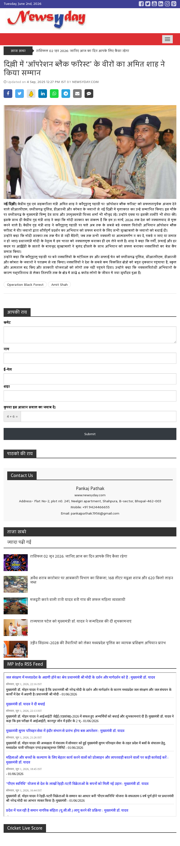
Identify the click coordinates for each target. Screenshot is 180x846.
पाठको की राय (20, 453)
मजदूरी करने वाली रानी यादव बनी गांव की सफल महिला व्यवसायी (77, 600)
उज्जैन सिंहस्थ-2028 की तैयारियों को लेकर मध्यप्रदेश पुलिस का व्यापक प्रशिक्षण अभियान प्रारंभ (98, 643)
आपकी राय (17, 312)
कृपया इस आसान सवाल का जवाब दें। (29, 407)
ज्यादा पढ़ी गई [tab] (19, 542)
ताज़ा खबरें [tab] (16, 531)
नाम (6, 349)
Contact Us (22, 475)
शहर (7, 386)
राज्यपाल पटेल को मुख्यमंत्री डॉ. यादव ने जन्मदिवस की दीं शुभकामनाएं (80, 621)
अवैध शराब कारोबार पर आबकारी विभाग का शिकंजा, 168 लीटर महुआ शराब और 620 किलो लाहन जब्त (101, 580)
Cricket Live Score (24, 828)
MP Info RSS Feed (25, 664)
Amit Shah (59, 284)
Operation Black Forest (25, 284)
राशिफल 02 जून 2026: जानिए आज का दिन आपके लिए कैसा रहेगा (82, 50)
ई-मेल (8, 369)
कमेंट (7, 322)
